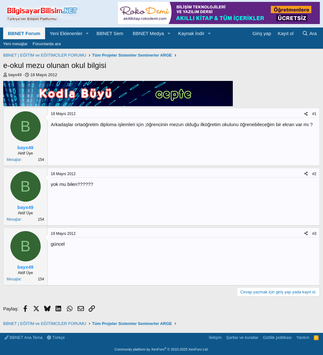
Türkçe (56, 337)
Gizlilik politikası (277, 337)
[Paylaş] (306, 114)
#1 (314, 114)
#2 (314, 174)
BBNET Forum (24, 33)
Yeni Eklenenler (66, 33)
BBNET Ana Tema (23, 337)
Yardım (303, 337)
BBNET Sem (110, 33)
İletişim (215, 337)
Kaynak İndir (191, 33)
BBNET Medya (148, 33)
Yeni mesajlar (15, 43)
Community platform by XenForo (161, 349)
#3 (314, 233)
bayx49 (15, 74)
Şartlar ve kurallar (242, 337)
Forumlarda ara (47, 43)
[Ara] (309, 33)
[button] (87, 33)
